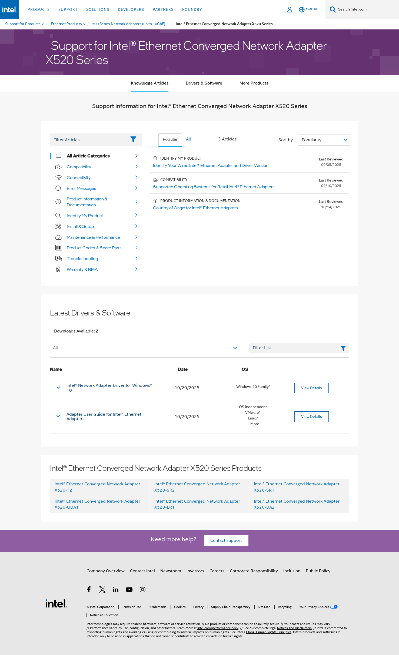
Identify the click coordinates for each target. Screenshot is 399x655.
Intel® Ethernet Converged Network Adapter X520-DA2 (297, 504)
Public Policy (318, 571)
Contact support (226, 540)
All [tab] (188, 139)
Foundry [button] (192, 9)
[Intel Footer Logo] (56, 603)
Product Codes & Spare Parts (94, 247)
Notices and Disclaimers (294, 628)
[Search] (333, 9)
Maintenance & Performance (93, 237)
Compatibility (79, 166)
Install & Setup (80, 226)
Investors (195, 571)
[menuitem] (66, 24)
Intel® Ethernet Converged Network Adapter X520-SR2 (197, 487)
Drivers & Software (204, 83)
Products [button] (39, 9)
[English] (308, 9)
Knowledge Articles (149, 83)
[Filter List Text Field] (88, 140)
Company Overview (106, 571)
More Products (254, 83)
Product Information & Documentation (87, 201)
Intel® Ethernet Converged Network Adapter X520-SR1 (297, 487)
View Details (311, 387)
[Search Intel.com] (367, 9)
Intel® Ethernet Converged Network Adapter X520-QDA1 (97, 504)
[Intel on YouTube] (129, 590)
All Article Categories (88, 156)
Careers (217, 571)
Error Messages (81, 188)
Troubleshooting (82, 258)
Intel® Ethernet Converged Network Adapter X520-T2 (97, 487)
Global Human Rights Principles (268, 632)
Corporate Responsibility (254, 571)
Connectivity (79, 177)
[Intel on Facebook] (89, 590)
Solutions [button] (97, 9)
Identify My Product (85, 215)
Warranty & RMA (82, 269)
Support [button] (68, 9)
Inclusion (291, 571)
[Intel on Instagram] (142, 590)
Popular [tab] (170, 139)
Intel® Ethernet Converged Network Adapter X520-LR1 (197, 504)
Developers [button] (131, 9)
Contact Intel (142, 571)
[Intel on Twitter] (102, 590)
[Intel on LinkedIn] (115, 590)
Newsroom (170, 571)
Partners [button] (163, 9)
